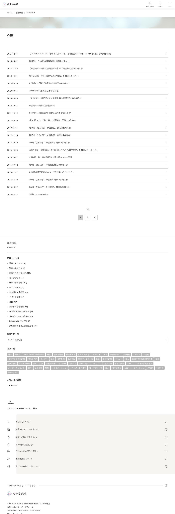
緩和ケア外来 (24, 364)
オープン (130, 364)
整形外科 (126, 355)
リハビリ (44, 359)
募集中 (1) (13, 302)
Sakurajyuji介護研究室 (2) (19, 321)
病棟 (35, 364)
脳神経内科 (115, 355)
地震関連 (108, 364)
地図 (48, 504)
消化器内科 (32, 359)
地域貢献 (71, 359)
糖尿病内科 (107, 359)
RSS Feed (13, 385)
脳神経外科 (58, 355)
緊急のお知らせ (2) (17, 268)
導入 (127, 359)
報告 (30, 368)
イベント (118, 359)
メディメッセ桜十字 (78, 368)
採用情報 (12, 364)
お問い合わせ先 (13, 507)
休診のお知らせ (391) (18, 283)
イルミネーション (59, 368)
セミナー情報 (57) (16, 287)
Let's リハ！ (96, 364)
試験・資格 (84, 364)
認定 (52, 359)
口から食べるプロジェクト (89, 355)
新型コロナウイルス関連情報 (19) (23, 326)
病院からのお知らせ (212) (20, 273)
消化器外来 (50, 364)
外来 (10, 355)
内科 (105, 355)
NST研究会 (116, 368)
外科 (49, 355)
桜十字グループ (95, 368)
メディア (136, 355)
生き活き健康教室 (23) (18, 292)
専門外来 (61, 359)
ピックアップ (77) (16, 278)
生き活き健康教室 (144, 364)
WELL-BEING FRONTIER (34, 355)
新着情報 (19, 13)
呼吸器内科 (70, 355)
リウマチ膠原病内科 (16, 359)
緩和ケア (72, 364)
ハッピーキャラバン (16, 368)
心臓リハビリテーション (134, 368)
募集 (98, 359)
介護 (41, 364)
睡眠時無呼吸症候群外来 (142, 359)
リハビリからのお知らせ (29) (21, 316)
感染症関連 (119, 364)
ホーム (9, 13)
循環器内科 (13, 373)
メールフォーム (27, 507)
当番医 (18, 355)
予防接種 (159, 368)
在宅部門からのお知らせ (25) (21, 312)
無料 (47, 368)
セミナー (62, 364)
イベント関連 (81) (16, 297)
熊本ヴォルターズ (85, 359)
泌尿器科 (38, 368)
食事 (157, 359)
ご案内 (150, 368)
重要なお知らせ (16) (17, 263)
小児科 (146, 355)
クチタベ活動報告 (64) (18, 307)
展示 (107, 368)
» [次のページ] (94, 217)
